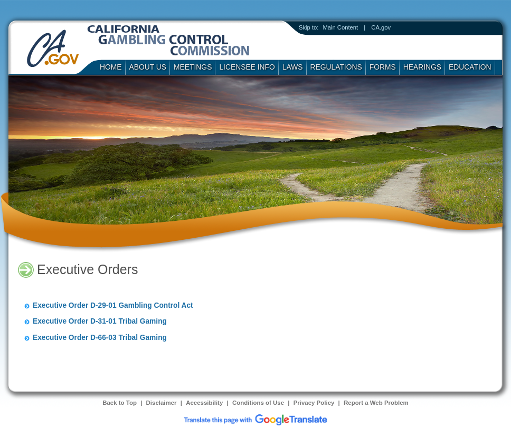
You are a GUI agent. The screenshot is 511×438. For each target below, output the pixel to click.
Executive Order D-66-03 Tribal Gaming (100, 338)
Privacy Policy (314, 403)
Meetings (193, 67)
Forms (383, 67)
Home (111, 67)
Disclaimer (161, 403)
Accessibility (204, 403)
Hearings (422, 67)
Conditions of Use (258, 403)
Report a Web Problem (376, 403)
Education (470, 67)
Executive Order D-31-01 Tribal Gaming (100, 321)
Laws (292, 67)
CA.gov (381, 27)
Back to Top (119, 403)
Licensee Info (247, 67)
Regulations (336, 67)
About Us (148, 67)
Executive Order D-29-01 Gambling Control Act (113, 305)
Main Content (340, 27)
